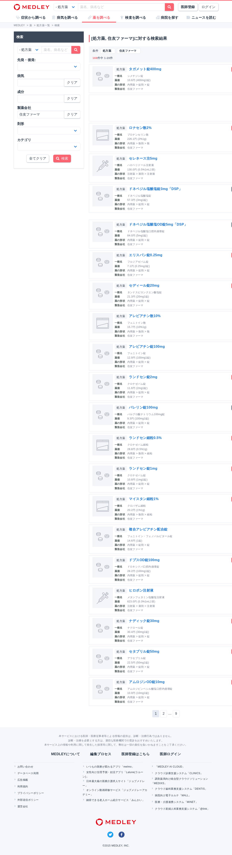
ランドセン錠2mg (143, 377)
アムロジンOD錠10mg (147, 682)
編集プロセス (100, 754)
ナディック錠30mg (144, 621)
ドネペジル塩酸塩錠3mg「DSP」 (155, 189)
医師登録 (188, 7)
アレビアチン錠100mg (147, 346)
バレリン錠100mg (143, 407)
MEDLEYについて (65, 754)
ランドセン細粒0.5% (145, 438)
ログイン (209, 7)
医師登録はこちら (135, 754)
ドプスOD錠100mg (144, 560)
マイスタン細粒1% (144, 499)
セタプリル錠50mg (144, 651)
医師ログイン (170, 754)
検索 (62, 158)
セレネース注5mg (143, 158)
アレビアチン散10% (145, 316)
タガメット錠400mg (145, 69)
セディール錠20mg (144, 285)
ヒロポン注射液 (141, 590)
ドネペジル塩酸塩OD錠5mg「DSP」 (158, 224)
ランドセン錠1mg (143, 468)
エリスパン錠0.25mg (145, 255)
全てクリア (37, 158)
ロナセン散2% (140, 128)
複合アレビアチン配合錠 (148, 529)
